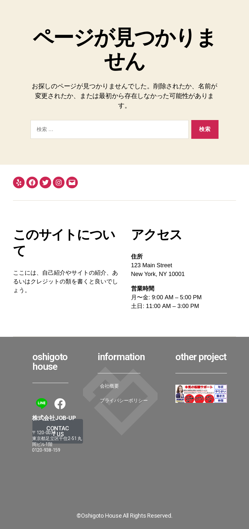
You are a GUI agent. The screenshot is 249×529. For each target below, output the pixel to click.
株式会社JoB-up (54, 417)
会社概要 (109, 386)
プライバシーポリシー (124, 400)
